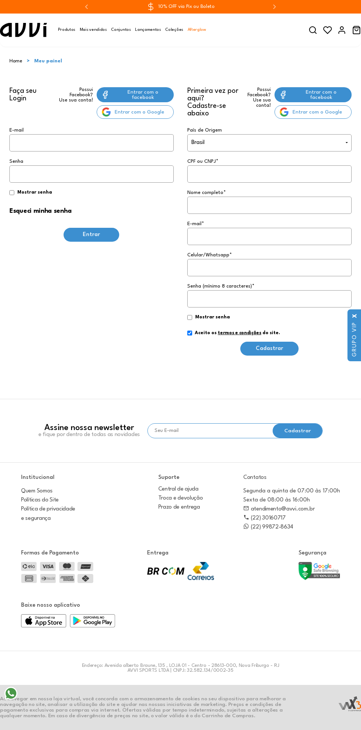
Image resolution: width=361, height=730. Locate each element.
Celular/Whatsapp (209, 255)
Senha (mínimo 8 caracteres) (221, 286)
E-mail (91, 139)
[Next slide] (274, 7)
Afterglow (197, 30)
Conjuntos (120, 30)
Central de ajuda (178, 489)
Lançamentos (148, 30)
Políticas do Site (40, 500)
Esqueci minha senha (40, 211)
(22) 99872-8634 (268, 527)
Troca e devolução (180, 498)
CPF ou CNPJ (202, 161)
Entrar (91, 235)
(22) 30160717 (264, 518)
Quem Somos (37, 491)
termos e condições (239, 333)
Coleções (174, 30)
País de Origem (204, 130)
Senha (91, 178)
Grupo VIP (355, 335)
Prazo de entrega (179, 507)
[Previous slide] (86, 7)
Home (15, 61)
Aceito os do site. (233, 336)
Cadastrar (269, 348)
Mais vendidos (93, 30)
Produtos (67, 30)
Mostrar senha (34, 192)
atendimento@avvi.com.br (279, 509)
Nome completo (206, 193)
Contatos (255, 477)
